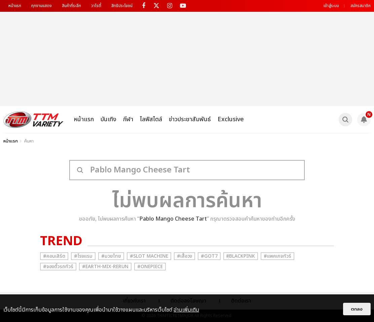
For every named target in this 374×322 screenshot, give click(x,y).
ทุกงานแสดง (41, 6)
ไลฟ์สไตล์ (151, 119)
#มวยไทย (111, 256)
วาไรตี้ (96, 6)
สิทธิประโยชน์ (122, 6)
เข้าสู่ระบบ (331, 6)
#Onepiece (150, 266)
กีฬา (128, 119)
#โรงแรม (83, 256)
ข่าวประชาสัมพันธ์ (190, 119)
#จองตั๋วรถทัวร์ (58, 266)
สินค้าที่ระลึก (71, 6)
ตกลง (357, 309)
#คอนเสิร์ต (54, 256)
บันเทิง (108, 119)
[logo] (33, 119)
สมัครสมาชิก (360, 6)
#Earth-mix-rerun (105, 266)
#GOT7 (209, 256)
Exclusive (231, 119)
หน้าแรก (14, 6)
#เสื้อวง (184, 256)
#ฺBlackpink (240, 256)
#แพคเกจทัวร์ (277, 256)
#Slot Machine (149, 256)
